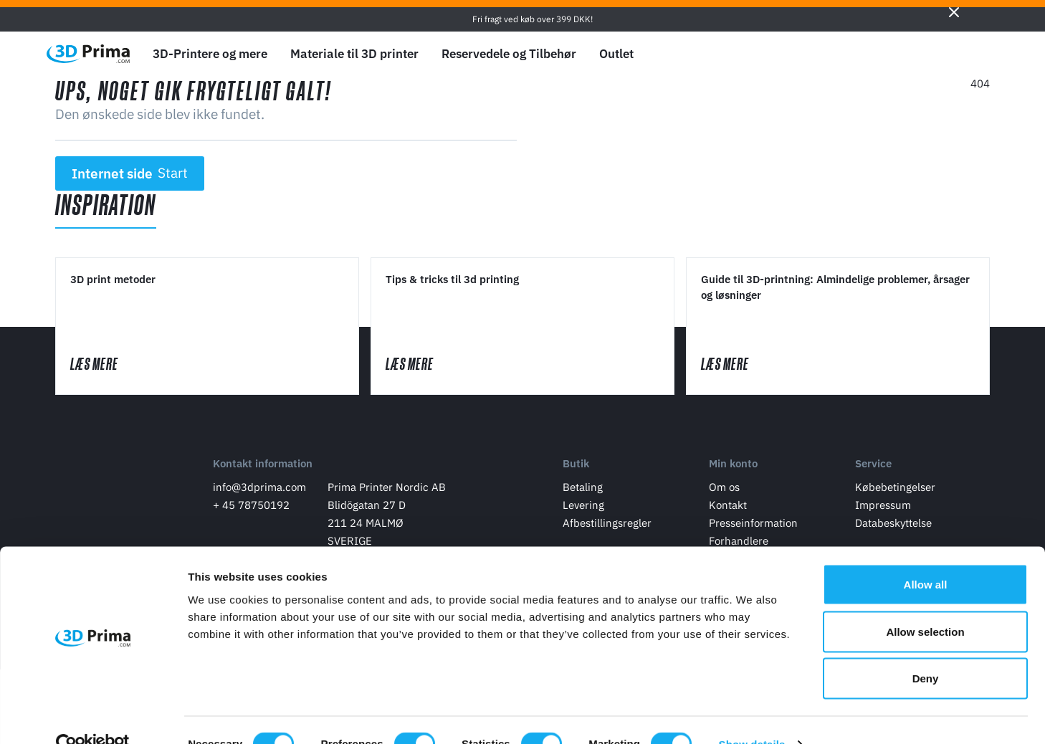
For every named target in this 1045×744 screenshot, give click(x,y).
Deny (925, 650)
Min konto (733, 468)
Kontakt (728, 509)
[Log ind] (946, 54)
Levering (583, 509)
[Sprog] (878, 54)
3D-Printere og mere (210, 54)
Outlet (616, 54)
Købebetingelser (895, 491)
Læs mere (109, 366)
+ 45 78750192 (251, 509)
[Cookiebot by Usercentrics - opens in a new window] (93, 716)
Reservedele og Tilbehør (509, 54)
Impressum (883, 509)
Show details (752, 716)
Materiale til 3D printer (354, 54)
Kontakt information (262, 468)
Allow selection (925, 603)
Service (873, 468)
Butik (576, 468)
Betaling (583, 491)
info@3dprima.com (259, 491)
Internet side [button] (130, 173)
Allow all (926, 556)
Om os (724, 491)
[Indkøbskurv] (979, 54)
